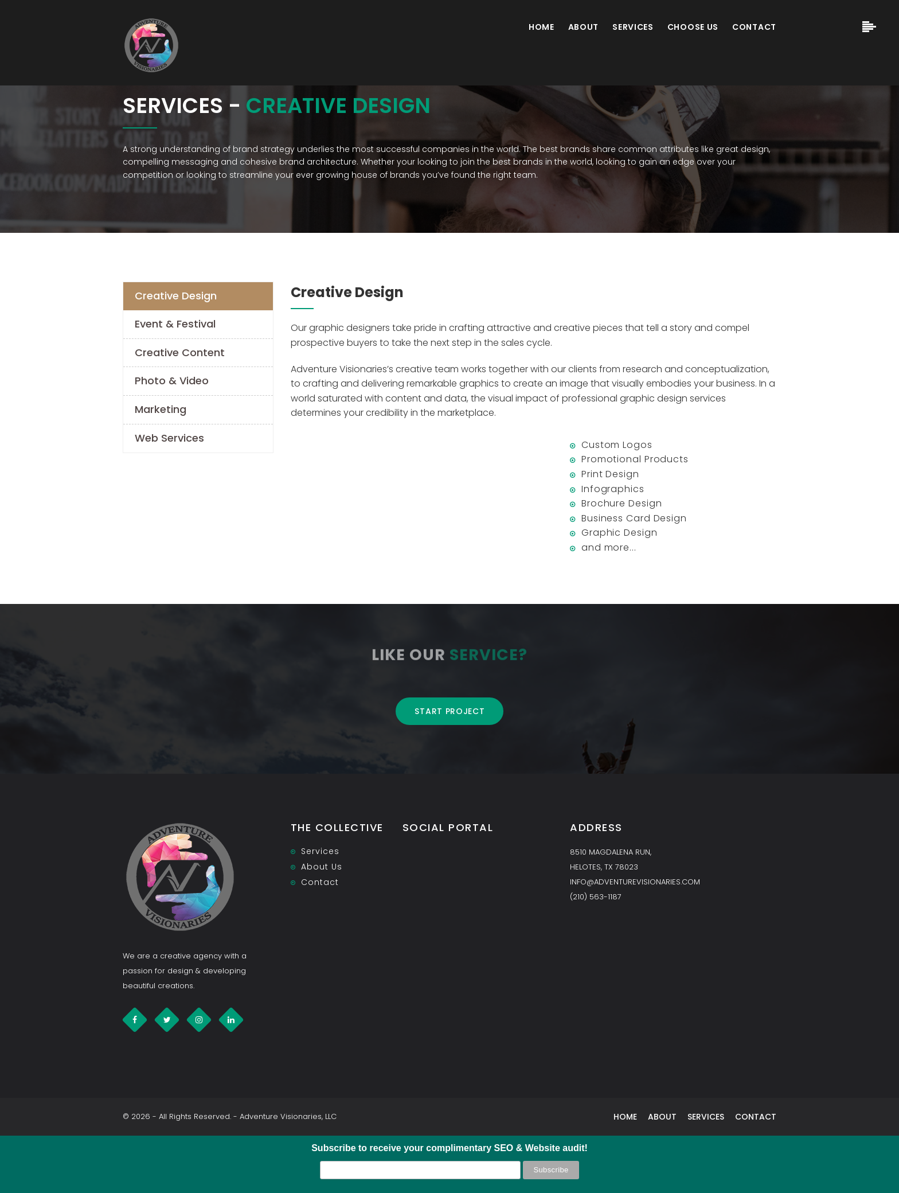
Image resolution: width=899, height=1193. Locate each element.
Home (541, 27)
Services (633, 27)
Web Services (169, 438)
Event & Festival (175, 324)
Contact (754, 27)
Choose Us (692, 27)
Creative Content (180, 352)
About (583, 27)
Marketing (160, 409)
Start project (449, 711)
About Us (321, 866)
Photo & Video (172, 380)
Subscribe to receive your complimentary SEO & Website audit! (449, 1148)
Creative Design (176, 295)
